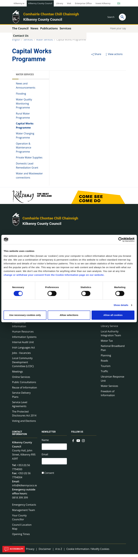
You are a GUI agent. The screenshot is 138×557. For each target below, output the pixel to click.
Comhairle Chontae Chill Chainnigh (51, 14)
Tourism (105, 369)
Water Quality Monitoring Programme (24, 106)
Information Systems (24, 340)
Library (59, 3)
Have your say (118, 31)
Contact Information (19, 435)
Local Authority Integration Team (111, 336)
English (16, 42)
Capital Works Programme (71, 42)
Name (45, 443)
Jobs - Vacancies (21, 355)
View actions (113, 57)
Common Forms (80, 322)
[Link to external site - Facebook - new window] (73, 443)
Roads (104, 363)
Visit (69, 3)
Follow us (77, 434)
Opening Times (21, 537)
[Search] (122, 17)
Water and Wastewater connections (29, 178)
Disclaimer (45, 551)
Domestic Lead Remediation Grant (27, 168)
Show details (121, 305)
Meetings (17, 374)
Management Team (23, 513)
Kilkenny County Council (40, 3)
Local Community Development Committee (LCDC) (23, 365)
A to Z (58, 551)
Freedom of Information (19, 327)
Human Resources (23, 334)
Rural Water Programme (23, 118)
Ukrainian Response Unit (112, 381)
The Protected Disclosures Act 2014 (24, 416)
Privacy (30, 551)
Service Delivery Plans (21, 397)
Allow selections (69, 315)
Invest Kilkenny (102, 3)
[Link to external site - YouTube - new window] (78, 443)
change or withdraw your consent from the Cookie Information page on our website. (54, 275)
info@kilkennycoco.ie (24, 488)
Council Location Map (22, 529)
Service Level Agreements (19, 407)
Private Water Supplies (29, 160)
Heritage (106, 323)
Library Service (109, 329)
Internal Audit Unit (23, 345)
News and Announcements (25, 88)
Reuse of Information (24, 390)
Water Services (44, 42)
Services (28, 42)
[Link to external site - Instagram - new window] (83, 443)
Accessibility (13, 549)
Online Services (21, 379)
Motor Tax (107, 343)
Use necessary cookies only (25, 315)
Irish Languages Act (23, 350)
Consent (49, 477)
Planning (106, 358)
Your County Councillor (19, 520)
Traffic (104, 374)
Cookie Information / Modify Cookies (87, 551)
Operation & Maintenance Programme (23, 150)
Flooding (21, 96)
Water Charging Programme (25, 138)
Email (45, 458)
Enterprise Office (83, 3)
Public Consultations (24, 385)
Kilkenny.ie (19, 3)
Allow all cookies (113, 315)
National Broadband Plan (113, 351)
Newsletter (49, 434)
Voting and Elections (24, 423)
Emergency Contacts (24, 507)
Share (96, 57)
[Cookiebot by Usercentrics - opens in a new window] (120, 239)
